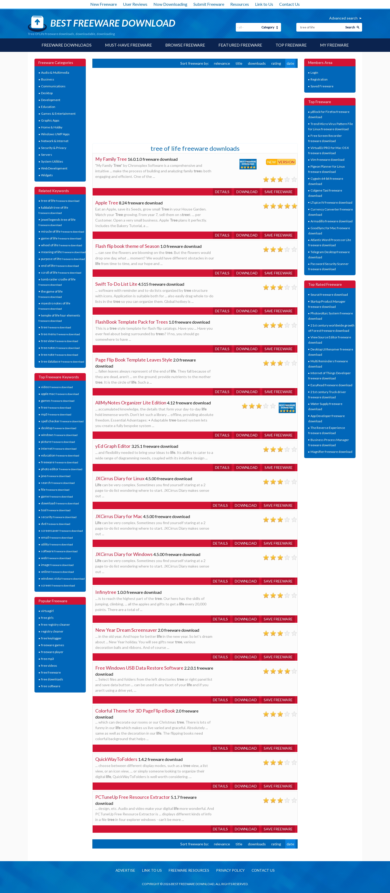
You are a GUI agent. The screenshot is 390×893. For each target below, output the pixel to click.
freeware (59, 462)
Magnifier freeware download (331, 452)
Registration (319, 80)
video (57, 387)
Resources (239, 4)
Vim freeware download (327, 160)
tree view (59, 341)
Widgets (47, 175)
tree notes (60, 348)
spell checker (62, 421)
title (239, 63)
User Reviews (135, 4)
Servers (46, 155)
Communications (53, 86)
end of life (60, 266)
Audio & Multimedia (55, 73)
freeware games (52, 645)
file (55, 490)
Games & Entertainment (58, 114)
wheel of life (61, 245)
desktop (58, 428)
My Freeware (334, 45)
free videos (49, 666)
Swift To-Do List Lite (116, 284)
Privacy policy (231, 870)
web (56, 558)
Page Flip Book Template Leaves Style (134, 360)
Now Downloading (170, 4)
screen (58, 586)
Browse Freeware (185, 45)
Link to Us (264, 4)
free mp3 (47, 659)
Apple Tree (106, 202)
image (57, 565)
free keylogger (51, 638)
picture (58, 442)
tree (56, 327)
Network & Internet (54, 141)
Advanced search (343, 18)
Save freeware (278, 191)
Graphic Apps (50, 121)
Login (314, 73)
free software (50, 686)
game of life (61, 238)
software (59, 551)
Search (350, 27)
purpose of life (63, 259)
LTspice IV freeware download (331, 202)
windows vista (63, 579)
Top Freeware (291, 45)
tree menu (60, 334)
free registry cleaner (55, 625)
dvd (55, 524)
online (57, 572)
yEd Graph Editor (113, 446)
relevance (222, 63)
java (56, 476)
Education (48, 107)
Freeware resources (188, 870)
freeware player (52, 652)
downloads (257, 63)
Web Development (54, 168)
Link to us (150, 870)
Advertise (123, 870)
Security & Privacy (53, 148)
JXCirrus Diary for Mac (118, 516)
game (57, 497)
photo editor (61, 469)
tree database (62, 362)
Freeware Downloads (66, 45)
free (56, 408)
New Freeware (103, 4)
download (60, 503)
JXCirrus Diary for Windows (124, 554)
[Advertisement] (131, 105)
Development (50, 100)
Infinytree (105, 592)
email (57, 538)
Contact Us (289, 4)
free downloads (52, 679)
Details (220, 191)
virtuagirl (47, 611)
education (60, 456)
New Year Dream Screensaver (126, 630)
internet (59, 449)
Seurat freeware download (329, 295)
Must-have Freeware (128, 45)
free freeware (51, 673)
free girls (47, 618)
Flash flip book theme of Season (127, 246)
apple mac (60, 394)
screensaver (62, 531)
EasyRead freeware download (331, 385)
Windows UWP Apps (55, 134)
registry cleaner (52, 632)
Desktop (47, 93)
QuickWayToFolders (116, 759)
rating (276, 63)
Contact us (265, 870)
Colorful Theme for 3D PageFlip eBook (135, 711)
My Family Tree (111, 159)
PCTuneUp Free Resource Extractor (132, 797)
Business (47, 80)
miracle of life (62, 232)
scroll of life (61, 273)
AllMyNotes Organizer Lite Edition (130, 402)
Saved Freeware (322, 86)
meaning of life (63, 252)
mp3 (56, 415)
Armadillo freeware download (332, 221)
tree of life (60, 201)
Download (246, 191)
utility (57, 544)
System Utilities (52, 162)
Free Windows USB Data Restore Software (139, 668)
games (57, 401)
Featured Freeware (240, 45)
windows (59, 435)
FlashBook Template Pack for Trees (131, 322)
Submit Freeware (208, 4)
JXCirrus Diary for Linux (119, 478)
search (58, 483)
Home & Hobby (51, 127)
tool (56, 510)
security (59, 517)
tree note (59, 355)
